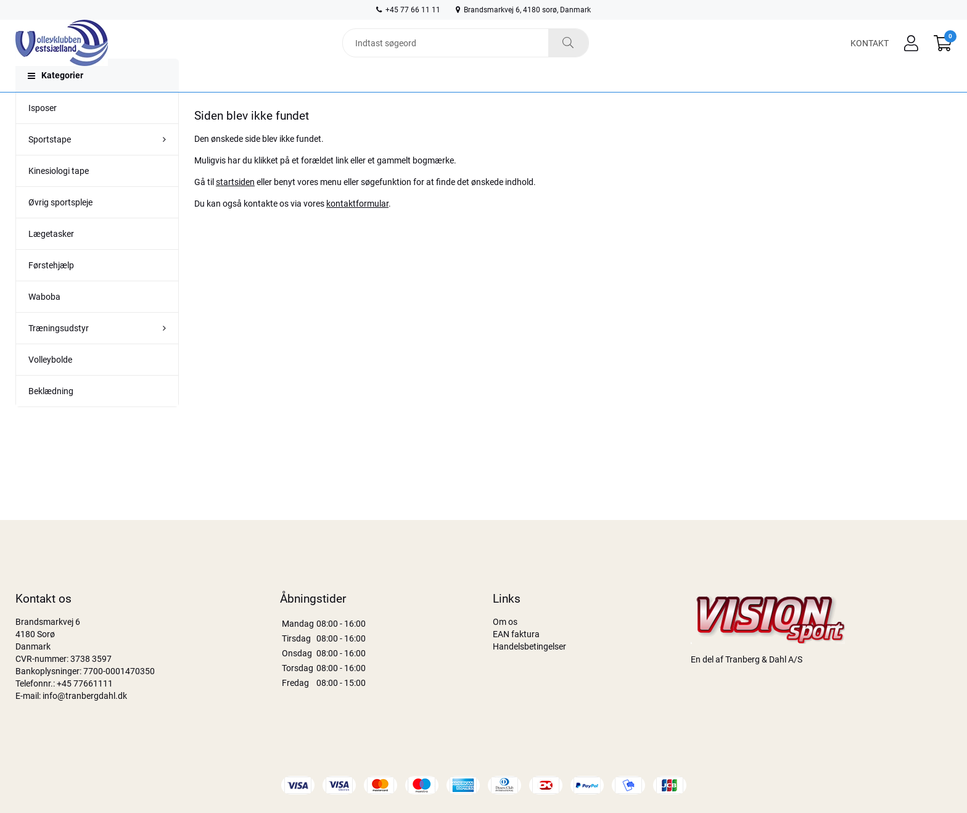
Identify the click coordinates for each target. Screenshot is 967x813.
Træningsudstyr (58, 352)
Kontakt (869, 51)
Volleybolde (50, 383)
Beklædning (50, 414)
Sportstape (49, 163)
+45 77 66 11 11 (408, 10)
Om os (505, 622)
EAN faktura (516, 634)
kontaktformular (357, 227)
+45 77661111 (85, 683)
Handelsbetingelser (529, 646)
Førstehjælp (51, 289)
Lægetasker (51, 257)
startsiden (235, 205)
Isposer (42, 131)
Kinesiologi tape (58, 194)
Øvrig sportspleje (60, 226)
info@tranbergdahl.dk (85, 696)
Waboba (44, 320)
